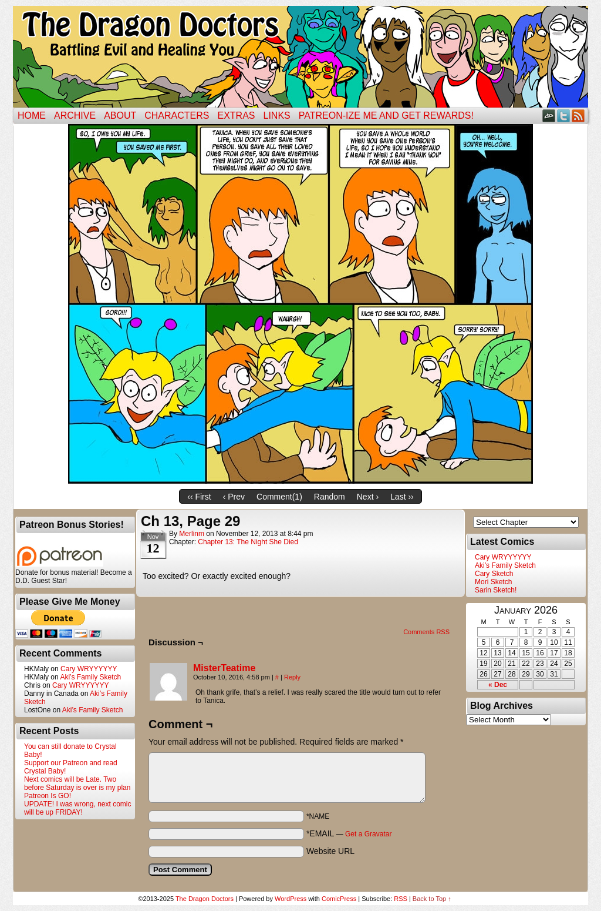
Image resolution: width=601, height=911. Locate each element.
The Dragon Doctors (204, 898)
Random (329, 496)
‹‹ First (199, 496)
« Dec (497, 685)
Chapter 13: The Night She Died (248, 542)
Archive (75, 115)
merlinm (191, 534)
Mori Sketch (493, 582)
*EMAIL (349, 833)
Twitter (563, 115)
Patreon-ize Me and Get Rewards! (386, 115)
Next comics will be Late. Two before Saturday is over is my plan (77, 783)
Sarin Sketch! (495, 590)
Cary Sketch (494, 574)
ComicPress (339, 898)
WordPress (290, 898)
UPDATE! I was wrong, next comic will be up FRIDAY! (77, 808)
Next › (368, 496)
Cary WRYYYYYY (88, 669)
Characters (176, 115)
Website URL (330, 851)
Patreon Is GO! (47, 796)
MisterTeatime (224, 668)
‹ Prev (234, 496)
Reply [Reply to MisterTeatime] (292, 677)
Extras (236, 115)
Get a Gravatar (368, 834)
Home (32, 115)
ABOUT (120, 115)
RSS (578, 115)
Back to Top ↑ (432, 898)
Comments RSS (426, 631)
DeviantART (549, 115)
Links (277, 115)
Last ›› (402, 496)
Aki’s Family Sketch (90, 677)
